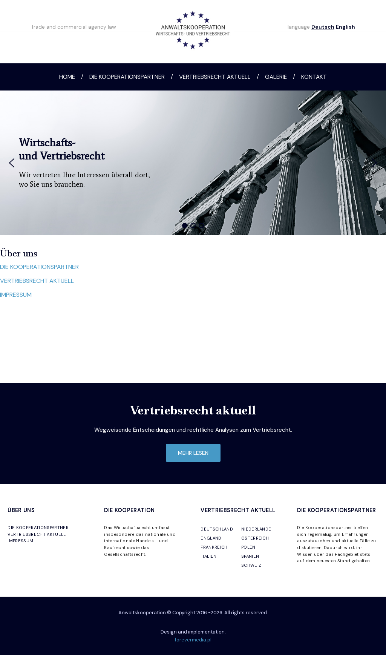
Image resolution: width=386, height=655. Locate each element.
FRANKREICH (214, 547)
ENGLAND (211, 538)
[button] (12, 163)
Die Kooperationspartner (127, 77)
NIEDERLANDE (256, 529)
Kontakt (314, 77)
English (345, 26)
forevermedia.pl (193, 640)
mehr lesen (193, 452)
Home (67, 77)
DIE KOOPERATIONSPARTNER (39, 267)
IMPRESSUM (16, 295)
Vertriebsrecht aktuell (215, 77)
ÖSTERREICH (255, 538)
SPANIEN (250, 556)
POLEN (248, 547)
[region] (193, 163)
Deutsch (322, 26)
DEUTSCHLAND (217, 529)
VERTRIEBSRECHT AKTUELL (37, 281)
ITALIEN (208, 556)
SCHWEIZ (251, 565)
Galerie (276, 77)
